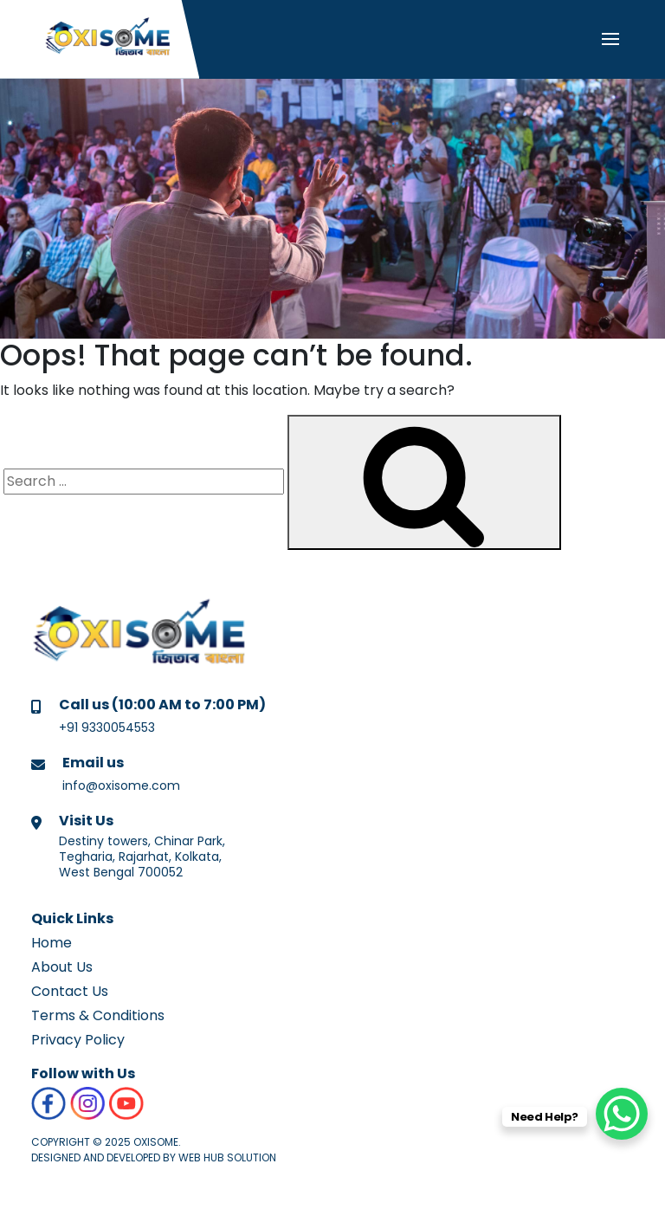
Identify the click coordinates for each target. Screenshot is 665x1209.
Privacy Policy (78, 1040)
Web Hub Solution (227, 1157)
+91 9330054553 (107, 727)
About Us (62, 967)
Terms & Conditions (98, 1015)
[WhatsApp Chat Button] (622, 1114)
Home (51, 943)
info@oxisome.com (121, 785)
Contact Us (69, 991)
